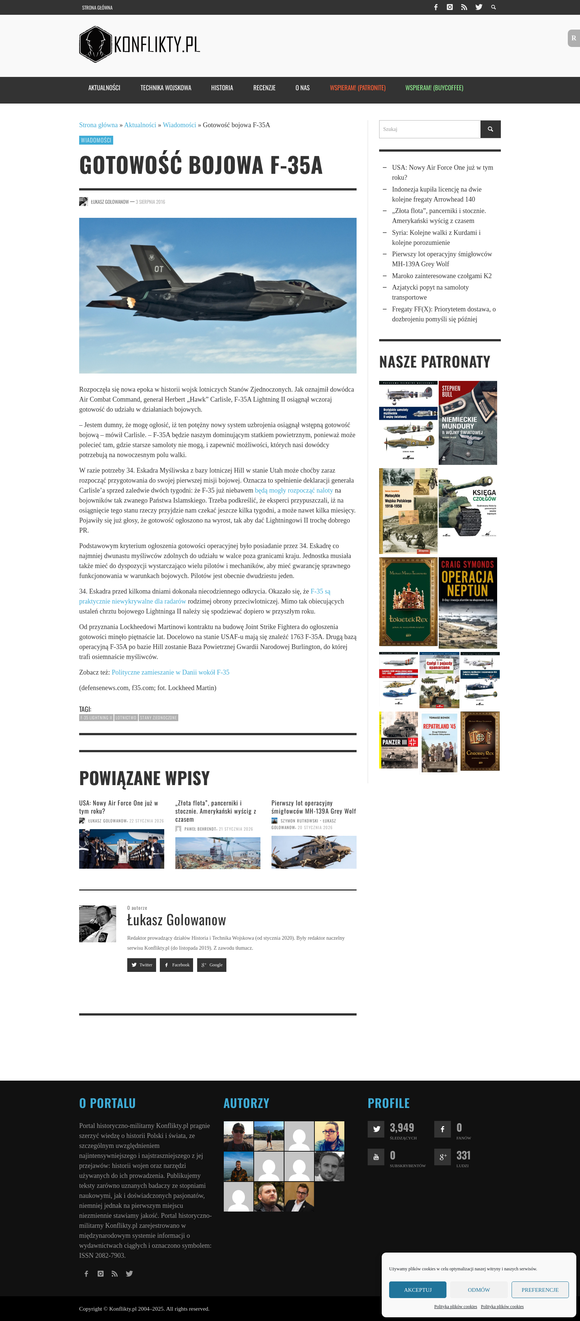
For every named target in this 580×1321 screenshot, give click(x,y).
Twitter (141, 964)
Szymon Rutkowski (299, 821)
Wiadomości (179, 125)
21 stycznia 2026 (236, 829)
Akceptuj (418, 1290)
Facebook (176, 964)
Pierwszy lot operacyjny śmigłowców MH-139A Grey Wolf (314, 806)
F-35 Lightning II (96, 717)
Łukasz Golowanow (110, 201)
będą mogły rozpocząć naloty (294, 490)
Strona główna (98, 125)
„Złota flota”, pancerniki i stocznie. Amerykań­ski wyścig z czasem (215, 811)
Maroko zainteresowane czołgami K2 (442, 276)
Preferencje (540, 1290)
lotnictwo (126, 717)
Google (212, 964)
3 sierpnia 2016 (150, 201)
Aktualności (140, 125)
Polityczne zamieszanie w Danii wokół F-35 (170, 672)
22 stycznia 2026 (146, 821)
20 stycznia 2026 (315, 827)
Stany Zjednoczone (158, 717)
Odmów (479, 1290)
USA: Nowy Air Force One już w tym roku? (118, 806)
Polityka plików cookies (455, 1306)
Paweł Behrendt (200, 829)
